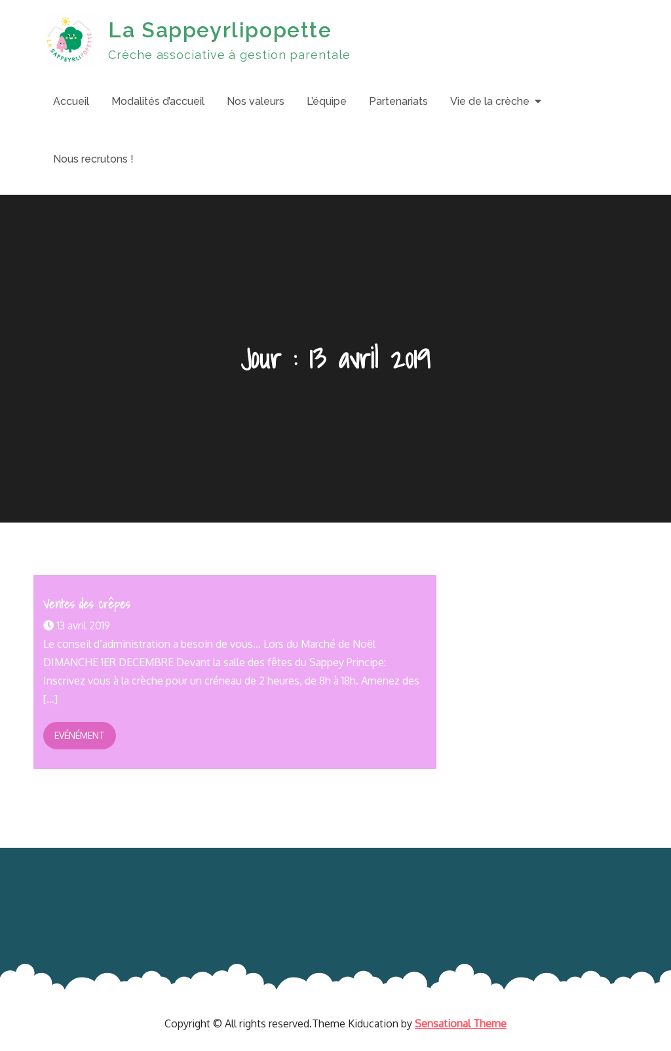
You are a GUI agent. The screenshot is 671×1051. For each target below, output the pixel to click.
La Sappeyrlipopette (220, 30)
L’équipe (327, 101)
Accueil (71, 101)
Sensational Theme (461, 1023)
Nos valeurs (255, 101)
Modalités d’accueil (157, 101)
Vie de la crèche (489, 101)
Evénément (79, 735)
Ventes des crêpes (86, 604)
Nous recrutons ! (93, 159)
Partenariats (398, 101)
